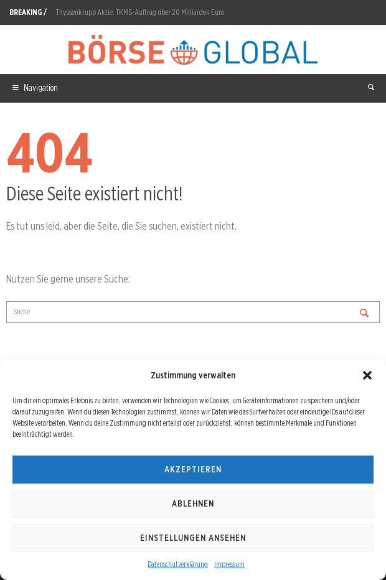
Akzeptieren (193, 469)
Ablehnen (193, 503)
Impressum (229, 564)
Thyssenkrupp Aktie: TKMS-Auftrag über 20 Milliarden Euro (140, 12)
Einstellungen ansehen (193, 537)
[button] (367, 375)
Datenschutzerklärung (178, 564)
